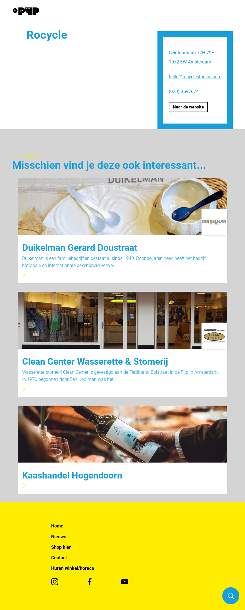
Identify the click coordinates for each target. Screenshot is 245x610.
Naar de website (188, 107)
